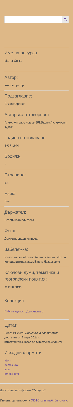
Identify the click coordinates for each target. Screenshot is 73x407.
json (7, 369)
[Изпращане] (65, 19)
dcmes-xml (11, 364)
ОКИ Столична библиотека (49, 400)
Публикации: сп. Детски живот (24, 311)
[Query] (33, 19)
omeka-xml (11, 373)
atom (7, 360)
